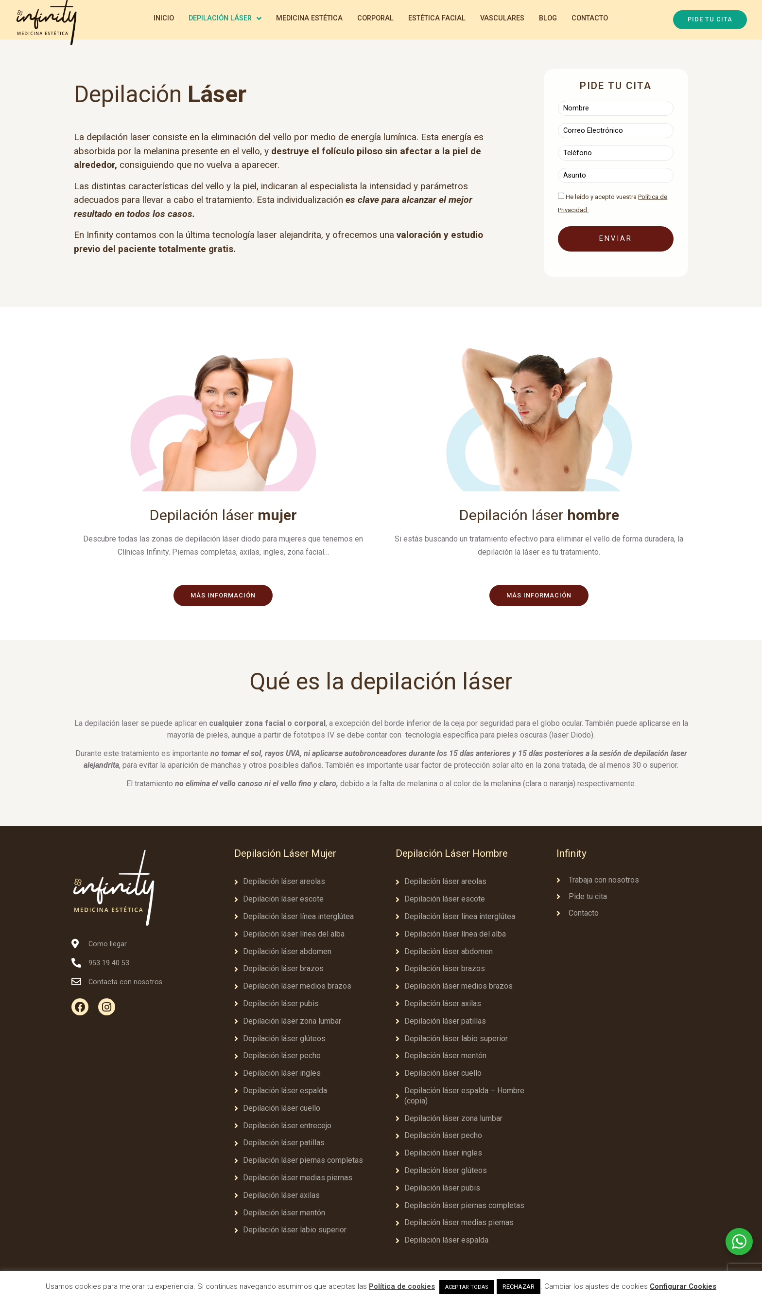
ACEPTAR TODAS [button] (466, 1287)
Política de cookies (402, 1286)
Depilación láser (223, 515)
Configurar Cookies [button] (683, 1286)
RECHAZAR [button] (518, 1286)
